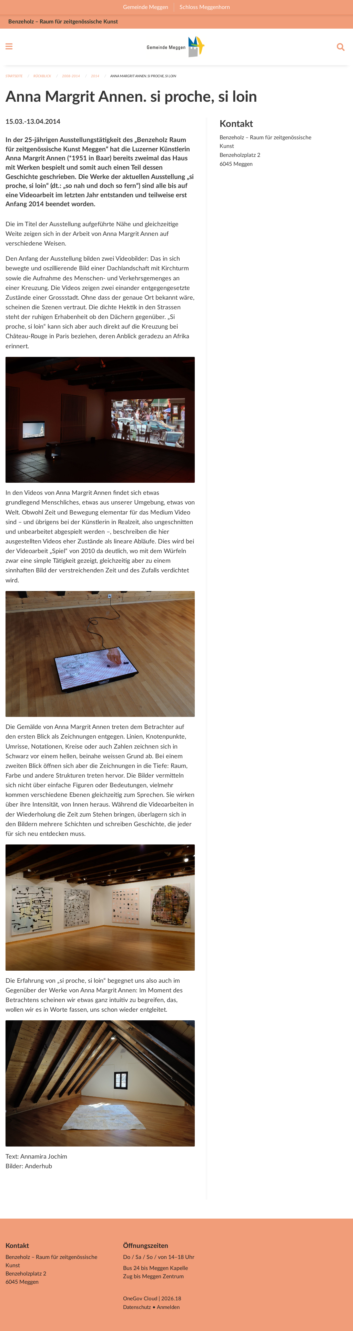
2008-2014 (76, 79)
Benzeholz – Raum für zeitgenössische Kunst (63, 21)
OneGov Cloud (141, 1299)
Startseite (15, 79)
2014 (100, 79)
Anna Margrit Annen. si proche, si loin (152, 79)
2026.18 (173, 1299)
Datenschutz (138, 1307)
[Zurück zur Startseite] (176, 48)
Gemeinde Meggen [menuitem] (148, 7)
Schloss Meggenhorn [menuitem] (207, 7)
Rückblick (46, 79)
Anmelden (171, 1307)
